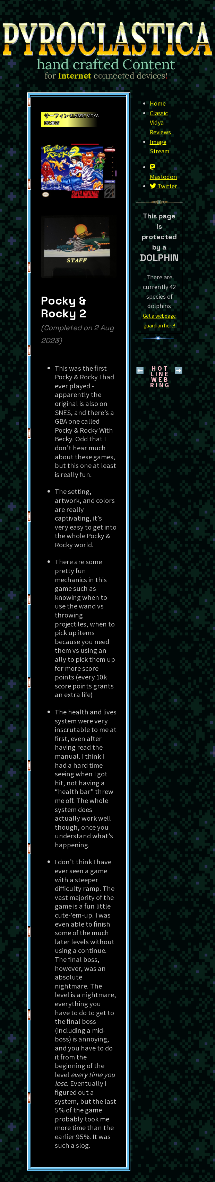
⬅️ (140, 370)
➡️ (178, 370)
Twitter (163, 186)
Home (158, 103)
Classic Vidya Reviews (160, 122)
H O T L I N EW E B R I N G (159, 377)
